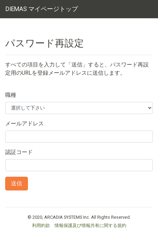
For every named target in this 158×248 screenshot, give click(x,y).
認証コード (19, 152)
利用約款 (41, 225)
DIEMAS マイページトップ (42, 9)
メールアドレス (24, 123)
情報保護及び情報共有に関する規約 (90, 225)
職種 (10, 95)
